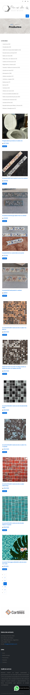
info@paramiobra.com (10, 644)
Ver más (4, 146)
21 (4, 589)
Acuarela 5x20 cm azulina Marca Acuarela (13, 253)
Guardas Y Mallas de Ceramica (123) (11, 67)
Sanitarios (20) (6, 88)
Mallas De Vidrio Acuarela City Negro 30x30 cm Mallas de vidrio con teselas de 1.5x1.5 (14, 367)
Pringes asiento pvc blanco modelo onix (12, 141)
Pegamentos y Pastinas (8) (9, 64)
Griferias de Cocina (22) (8, 91)
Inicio (11, 24)
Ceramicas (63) (6, 44)
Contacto (4, 662)
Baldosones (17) (6, 82)
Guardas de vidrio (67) (8, 70)
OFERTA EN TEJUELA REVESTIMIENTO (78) (12, 50)
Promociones (5, 657)
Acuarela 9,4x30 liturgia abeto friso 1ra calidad (14, 215)
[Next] (5, 592)
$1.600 (6, 181)
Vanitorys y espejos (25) (8, 79)
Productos (4, 660)
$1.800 (6, 218)
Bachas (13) (5, 85)
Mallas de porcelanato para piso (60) (11, 96)
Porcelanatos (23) (7, 47)
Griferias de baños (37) (8, 76)
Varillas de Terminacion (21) (9, 61)
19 (5, 583)
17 (4, 577)
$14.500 (6, 332)
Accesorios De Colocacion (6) (9, 99)
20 (5, 586)
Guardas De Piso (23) (8, 102)
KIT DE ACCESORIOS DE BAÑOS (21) (10, 93)
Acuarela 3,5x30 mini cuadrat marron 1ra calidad (15, 178)
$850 (5, 293)
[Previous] (5, 574)
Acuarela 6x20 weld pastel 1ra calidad (12, 290)
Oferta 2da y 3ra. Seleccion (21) (10, 58)
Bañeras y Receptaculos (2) (9, 108)
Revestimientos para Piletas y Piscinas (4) (12, 105)
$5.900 (6, 566)
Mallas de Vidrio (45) (7, 55)
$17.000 (6, 143)
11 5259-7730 (6, 642)
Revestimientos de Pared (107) (10, 53)
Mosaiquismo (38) (7, 73)
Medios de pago (6, 655)
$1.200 (6, 255)
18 (4, 580)
